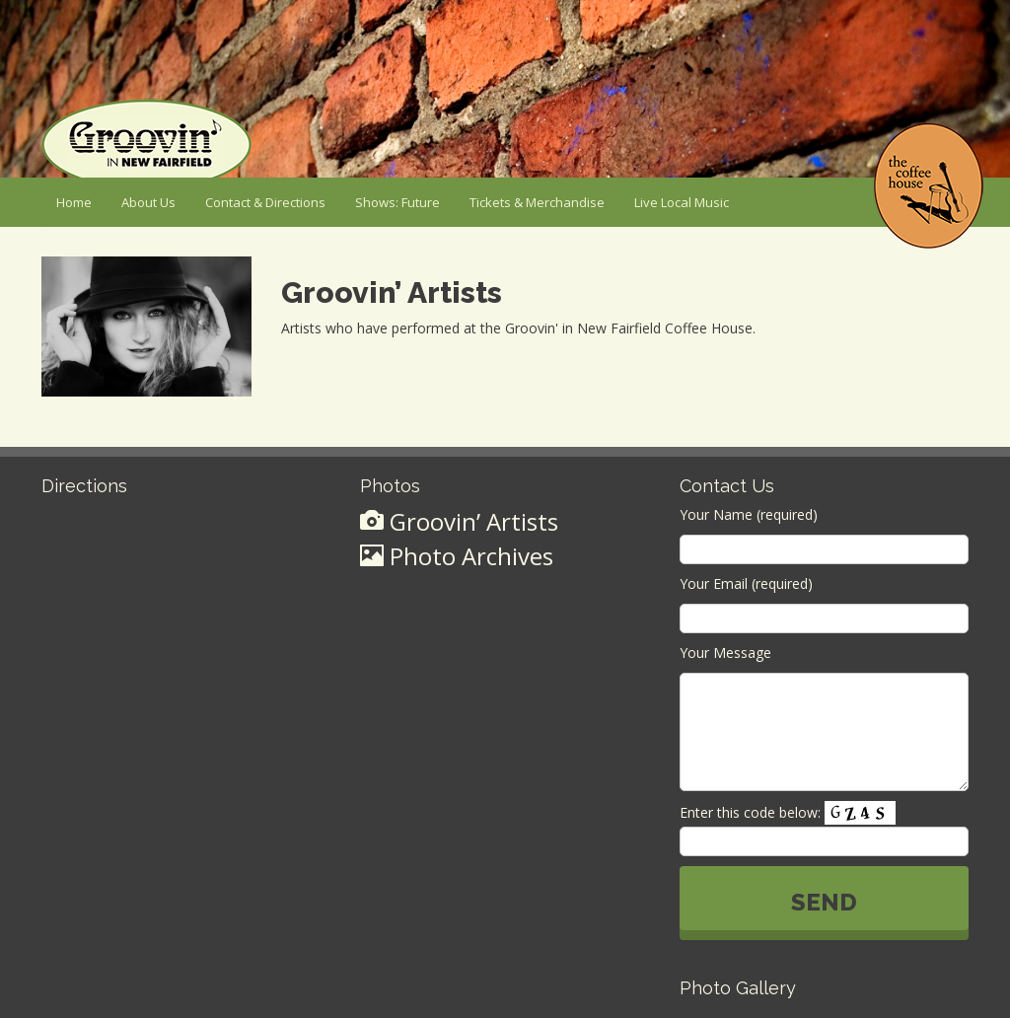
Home (74, 202)
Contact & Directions (265, 202)
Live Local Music (681, 202)
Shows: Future (397, 202)
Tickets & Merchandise (537, 202)
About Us (148, 202)
